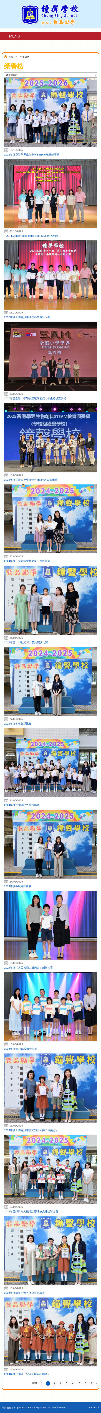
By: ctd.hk (94, 1407)
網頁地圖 (6, 1407)
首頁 (11, 56)
